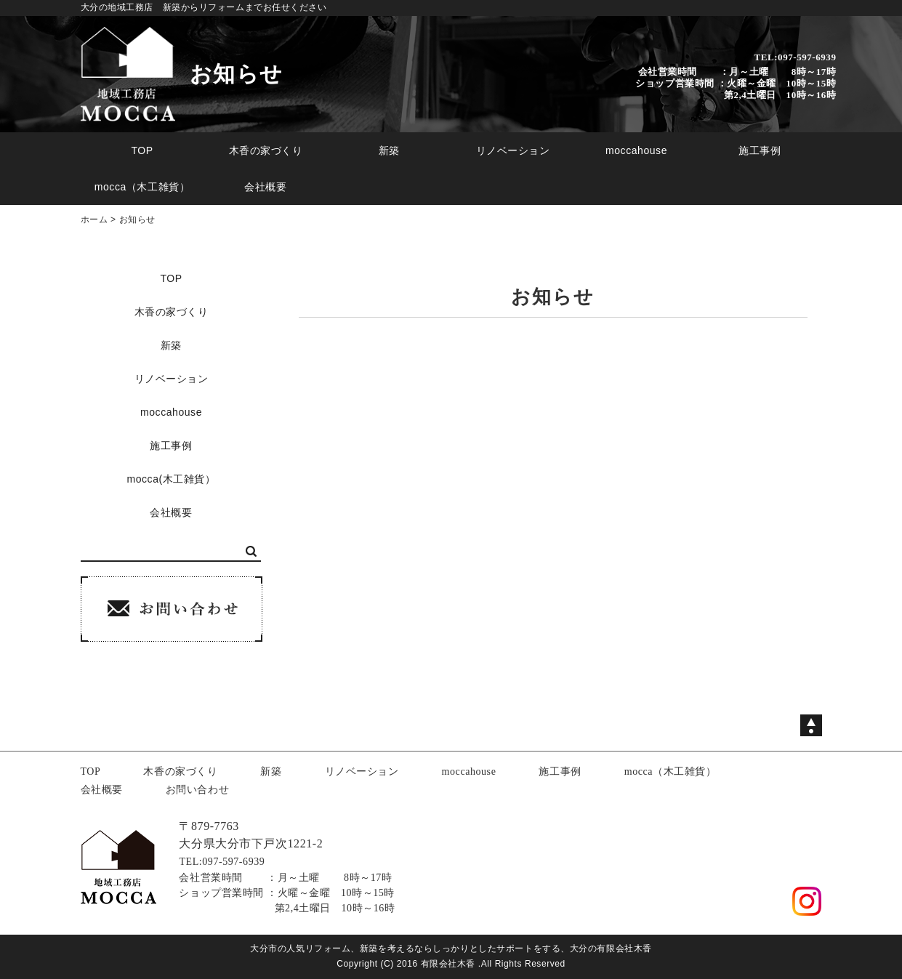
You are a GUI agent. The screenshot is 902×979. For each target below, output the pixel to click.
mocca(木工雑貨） (170, 479)
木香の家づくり (266, 150)
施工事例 (759, 150)
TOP (142, 150)
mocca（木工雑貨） (142, 187)
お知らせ (137, 219)
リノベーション (513, 150)
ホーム (94, 219)
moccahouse (636, 150)
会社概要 (265, 187)
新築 (389, 150)
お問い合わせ (197, 789)
